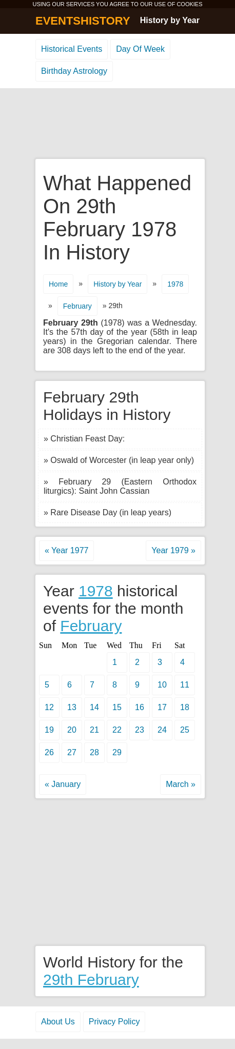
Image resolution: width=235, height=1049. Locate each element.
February (77, 306)
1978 (175, 284)
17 (162, 707)
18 (184, 707)
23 (139, 729)
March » (180, 784)
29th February (91, 979)
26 (49, 752)
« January (63, 784)
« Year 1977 (66, 550)
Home (58, 284)
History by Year (170, 20)
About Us (58, 1021)
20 (71, 729)
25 (184, 729)
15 (117, 707)
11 (184, 684)
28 (94, 752)
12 (49, 707)
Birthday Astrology (74, 71)
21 (94, 729)
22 (117, 729)
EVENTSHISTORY (82, 20)
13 (71, 707)
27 (71, 752)
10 (162, 684)
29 (117, 752)
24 (162, 729)
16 (139, 707)
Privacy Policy (114, 1021)
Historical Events (71, 49)
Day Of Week (140, 49)
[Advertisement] (117, 124)
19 (49, 729)
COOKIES (189, 4)
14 (94, 707)
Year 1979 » (173, 550)
